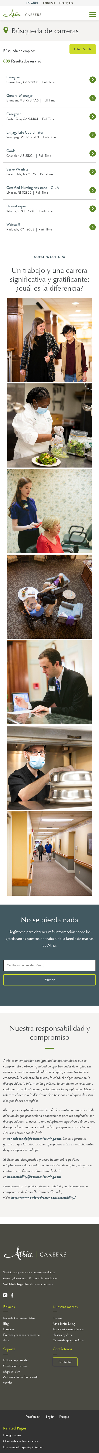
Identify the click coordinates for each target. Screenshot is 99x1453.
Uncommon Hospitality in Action (23, 1447)
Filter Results (82, 49)
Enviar (49, 979)
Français (66, 3)
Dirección (9, 1329)
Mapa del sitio (11, 1371)
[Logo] (22, 14)
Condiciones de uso (15, 1366)
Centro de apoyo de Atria (68, 1340)
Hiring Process (12, 1435)
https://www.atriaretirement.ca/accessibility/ (43, 1197)
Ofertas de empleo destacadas (21, 1441)
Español (32, 3)
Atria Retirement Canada (68, 1329)
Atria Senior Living (64, 1323)
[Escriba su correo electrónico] (49, 965)
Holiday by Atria (62, 1334)
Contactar (65, 1361)
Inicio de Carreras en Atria (19, 1318)
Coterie (57, 1318)
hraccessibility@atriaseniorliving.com (34, 1176)
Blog (6, 1323)
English (49, 3)
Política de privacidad (15, 1360)
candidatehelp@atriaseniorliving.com (34, 1138)
